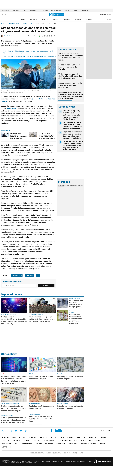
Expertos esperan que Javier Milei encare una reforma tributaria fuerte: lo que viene (29, 56)
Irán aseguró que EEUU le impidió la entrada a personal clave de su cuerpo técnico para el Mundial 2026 (75, 319)
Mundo (26, 441)
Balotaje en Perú (34, 10)
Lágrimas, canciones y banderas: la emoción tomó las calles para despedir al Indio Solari (72, 135)
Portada (5, 437)
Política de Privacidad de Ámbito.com (50, 444)
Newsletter (109, 19)
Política (55, 19)
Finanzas (45, 19)
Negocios (67, 19)
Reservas (67, 10)
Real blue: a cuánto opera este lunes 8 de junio (41, 407)
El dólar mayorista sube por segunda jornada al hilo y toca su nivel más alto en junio (13, 408)
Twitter (3, 430)
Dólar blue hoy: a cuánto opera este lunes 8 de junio (41, 377)
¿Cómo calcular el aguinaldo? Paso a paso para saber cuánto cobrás (70, 85)
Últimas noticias (18, 437)
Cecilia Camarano (11, 36)
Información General (68, 441)
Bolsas (66, 185)
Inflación (75, 10)
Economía (33, 19)
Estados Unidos (27, 23)
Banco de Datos (67, 437)
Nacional (16, 441)
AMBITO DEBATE (73, 453)
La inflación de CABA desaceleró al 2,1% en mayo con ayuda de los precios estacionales (72, 125)
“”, (11, 108)
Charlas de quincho (56, 10)
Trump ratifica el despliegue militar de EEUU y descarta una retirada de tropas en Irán (42, 319)
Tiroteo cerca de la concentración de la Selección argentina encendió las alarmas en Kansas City (14, 320)
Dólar (23, 19)
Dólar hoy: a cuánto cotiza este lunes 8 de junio (70, 377)
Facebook (7, 431)
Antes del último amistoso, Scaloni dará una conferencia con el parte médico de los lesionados (70, 56)
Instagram (11, 431)
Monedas (61, 185)
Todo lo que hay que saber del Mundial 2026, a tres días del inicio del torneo (70, 76)
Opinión (78, 19)
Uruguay (89, 19)
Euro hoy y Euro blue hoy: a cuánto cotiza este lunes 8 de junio (41, 418)
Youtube (21, 430)
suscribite (103, 14)
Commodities (73, 185)
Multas (102, 444)
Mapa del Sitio (26, 444)
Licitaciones (6, 447)
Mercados (81, 437)
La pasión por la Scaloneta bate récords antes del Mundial (69, 67)
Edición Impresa (50, 441)
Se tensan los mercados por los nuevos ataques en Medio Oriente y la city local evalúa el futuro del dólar (70, 95)
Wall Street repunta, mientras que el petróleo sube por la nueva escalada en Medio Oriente (71, 115)
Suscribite (46, 285)
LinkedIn (16, 431)
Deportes (37, 441)
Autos (83, 441)
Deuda (24, 10)
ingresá (109, 14)
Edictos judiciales (88, 444)
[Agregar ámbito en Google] (33, 35)
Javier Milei (29, 275)
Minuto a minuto (7, 374)
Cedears (80, 185)
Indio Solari (45, 10)
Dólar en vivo (16, 10)
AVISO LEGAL (73, 444)
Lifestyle (5, 441)
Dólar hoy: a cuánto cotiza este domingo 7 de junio (70, 407)
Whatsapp (25, 431)
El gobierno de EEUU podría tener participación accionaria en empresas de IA (18, 135)
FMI (38, 275)
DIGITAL (37, 453)
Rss (16, 444)
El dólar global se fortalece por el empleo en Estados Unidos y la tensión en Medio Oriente (47, 135)
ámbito (3, 23)
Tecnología (6, 444)
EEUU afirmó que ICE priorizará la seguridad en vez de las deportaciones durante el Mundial (76, 304)
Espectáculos (94, 441)
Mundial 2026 (84, 10)
